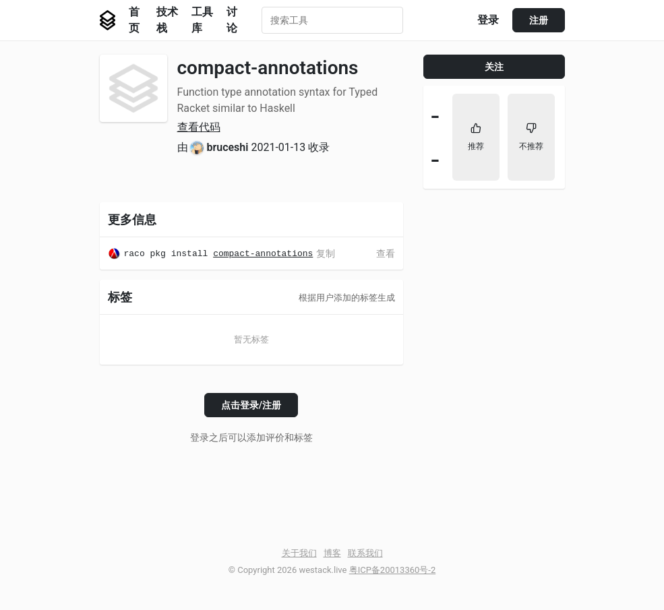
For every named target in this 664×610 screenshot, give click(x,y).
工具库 (202, 19)
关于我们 (299, 553)
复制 (325, 253)
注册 (538, 20)
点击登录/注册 (251, 405)
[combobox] (332, 20)
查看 (385, 253)
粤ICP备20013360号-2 (392, 570)
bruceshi (227, 147)
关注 (494, 66)
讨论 (232, 19)
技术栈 (167, 19)
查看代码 (198, 127)
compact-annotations (263, 255)
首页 (134, 19)
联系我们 (365, 553)
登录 (488, 19)
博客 (332, 553)
